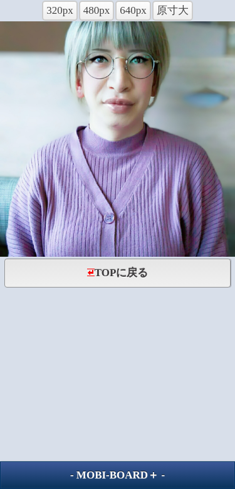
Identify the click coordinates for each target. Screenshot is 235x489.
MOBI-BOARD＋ (117, 475)
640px (133, 10)
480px (96, 10)
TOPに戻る (118, 273)
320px (59, 10)
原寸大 (173, 10)
